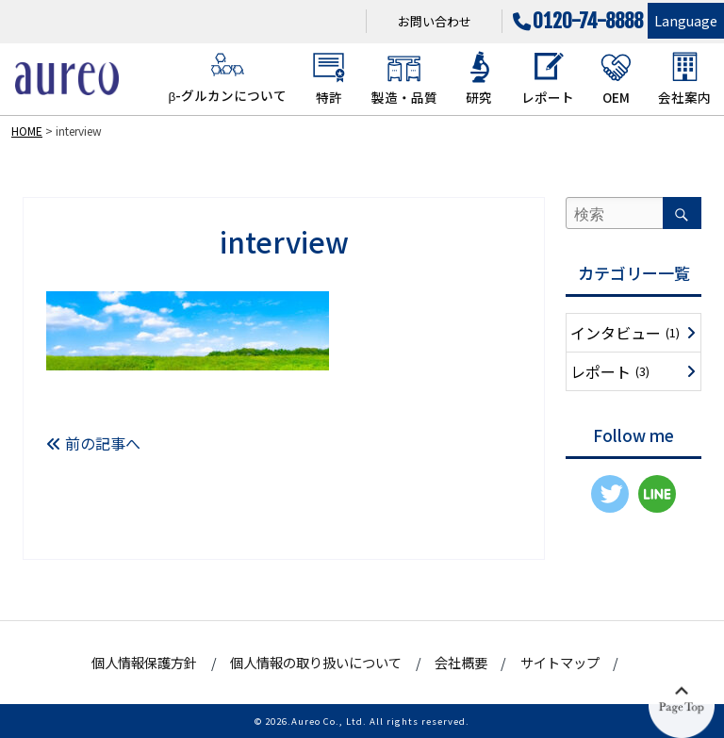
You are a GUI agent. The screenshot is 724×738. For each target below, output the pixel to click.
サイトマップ (560, 662)
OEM (616, 78)
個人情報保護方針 (144, 662)
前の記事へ (93, 443)
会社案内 (684, 78)
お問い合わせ (434, 21)
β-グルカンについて (227, 77)
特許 (328, 78)
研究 (479, 78)
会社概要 (461, 662)
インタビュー (625, 332)
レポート (547, 78)
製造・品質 (404, 78)
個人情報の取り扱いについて (316, 662)
